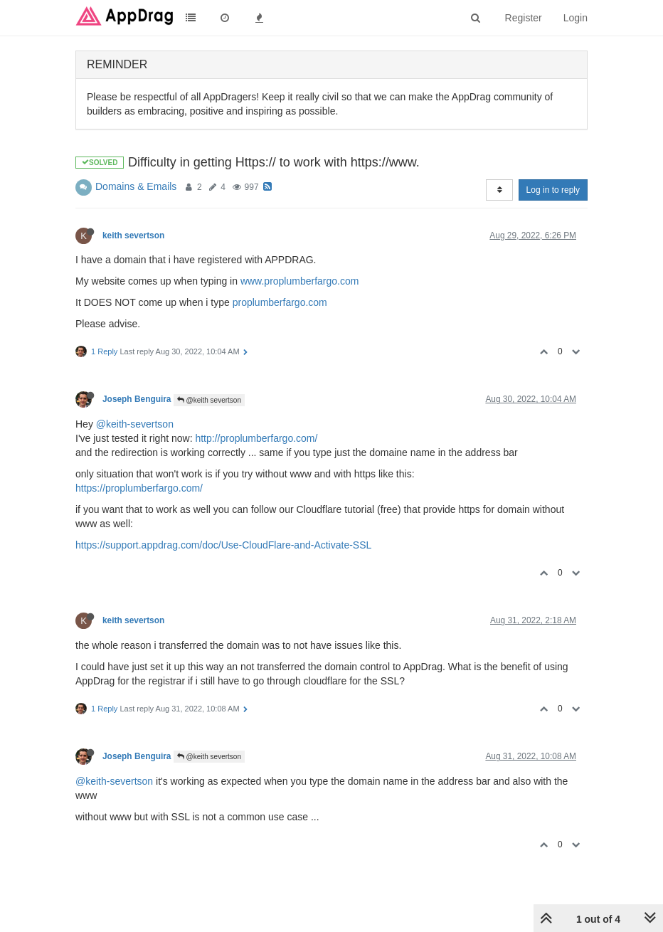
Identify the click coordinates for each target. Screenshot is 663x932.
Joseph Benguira (136, 399)
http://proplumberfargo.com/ (256, 438)
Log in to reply (553, 190)
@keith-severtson (135, 424)
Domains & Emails (135, 186)
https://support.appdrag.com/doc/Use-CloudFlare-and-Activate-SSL (223, 545)
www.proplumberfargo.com (299, 281)
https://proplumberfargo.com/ (139, 488)
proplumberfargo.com (280, 302)
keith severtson (133, 235)
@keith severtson (209, 400)
